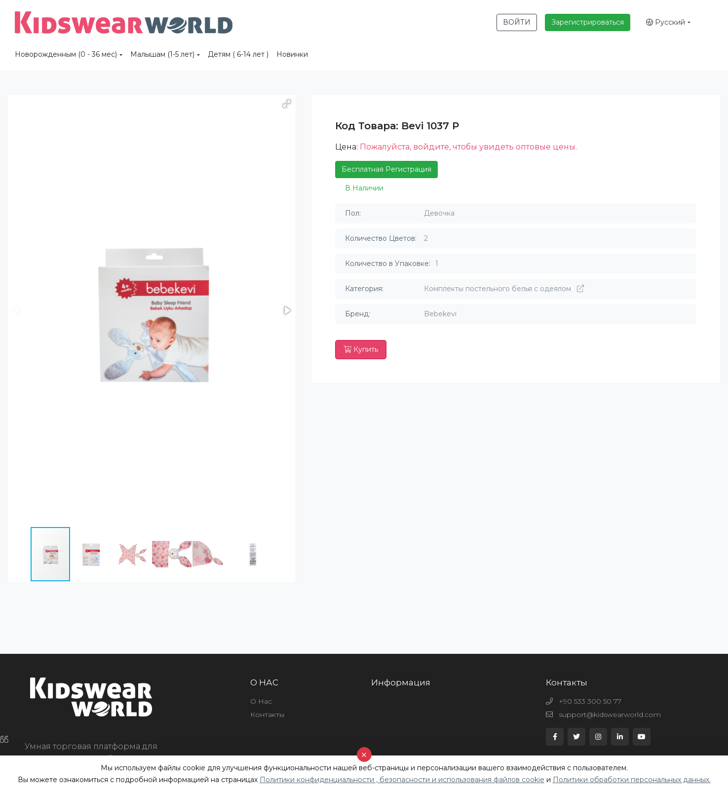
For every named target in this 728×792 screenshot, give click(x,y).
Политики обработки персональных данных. (632, 779)
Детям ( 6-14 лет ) (238, 54)
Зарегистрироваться (587, 22)
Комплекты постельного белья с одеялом (504, 288)
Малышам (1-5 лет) (162, 54)
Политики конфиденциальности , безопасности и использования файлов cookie (402, 779)
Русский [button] (665, 22)
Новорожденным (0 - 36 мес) (66, 54)
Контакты (267, 714)
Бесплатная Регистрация (386, 169)
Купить (361, 349)
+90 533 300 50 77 (583, 701)
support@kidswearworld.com (603, 714)
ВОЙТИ (517, 22)
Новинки (292, 54)
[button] (287, 104)
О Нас (261, 701)
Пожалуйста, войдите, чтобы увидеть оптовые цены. (468, 146)
